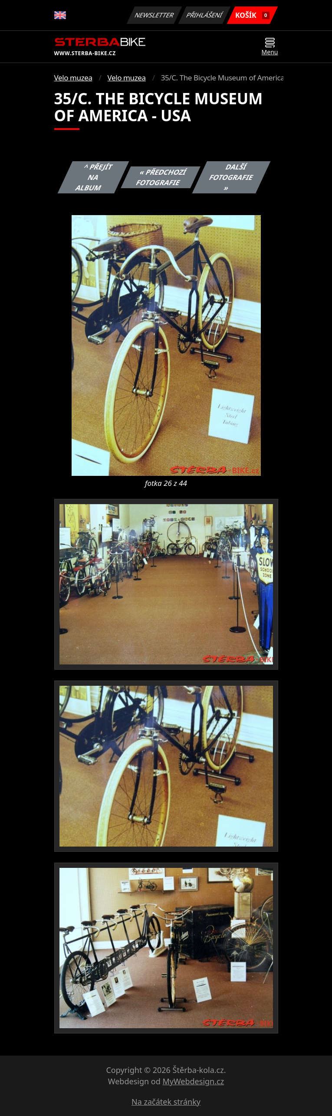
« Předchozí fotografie (161, 177)
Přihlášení (204, 15)
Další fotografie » (231, 177)
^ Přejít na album (93, 177)
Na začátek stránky (166, 1101)
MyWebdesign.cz (193, 1081)
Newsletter (154, 15)
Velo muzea (73, 78)
